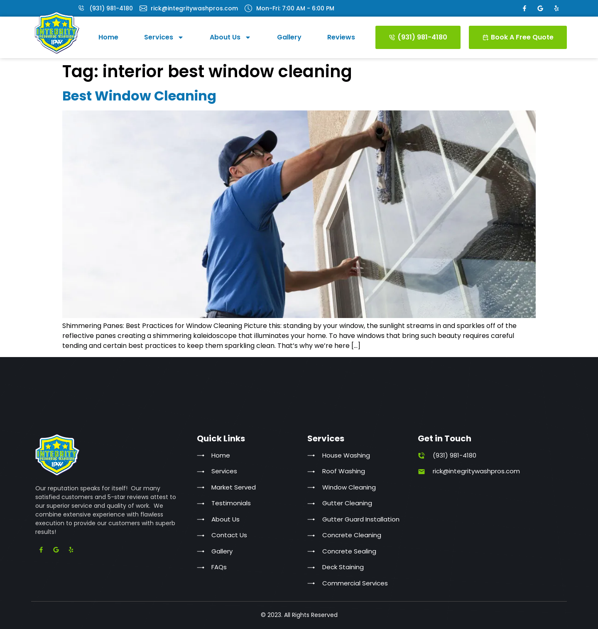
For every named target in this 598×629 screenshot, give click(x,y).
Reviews (341, 37)
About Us (230, 37)
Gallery (289, 37)
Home (108, 37)
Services (164, 37)
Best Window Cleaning (139, 95)
